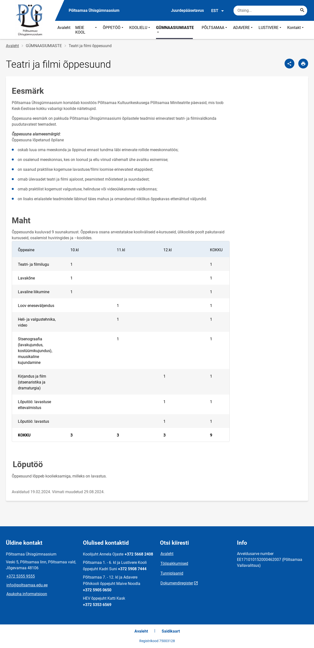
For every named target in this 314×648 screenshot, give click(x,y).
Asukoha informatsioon (26, 594)
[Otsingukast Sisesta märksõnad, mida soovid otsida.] (270, 10)
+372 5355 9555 (20, 576)
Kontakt (296, 30)
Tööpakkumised (174, 563)
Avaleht (63, 27)
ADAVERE (243, 30)
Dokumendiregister (176, 583)
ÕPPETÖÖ (113, 30)
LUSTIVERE (270, 30)
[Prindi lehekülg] (303, 63)
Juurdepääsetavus (187, 10)
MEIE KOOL (86, 30)
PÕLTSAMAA (215, 30)
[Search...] (302, 10)
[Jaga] (289, 63)
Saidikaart (171, 631)
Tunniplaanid (171, 573)
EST (217, 11)
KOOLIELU (140, 30)
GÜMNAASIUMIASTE (175, 30)
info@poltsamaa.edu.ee (27, 585)
